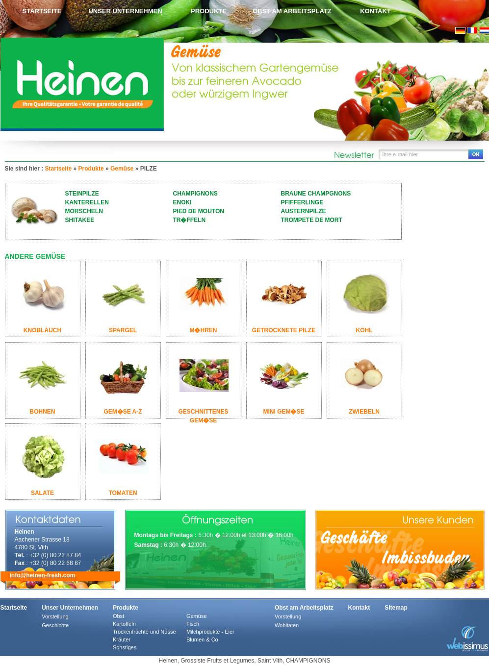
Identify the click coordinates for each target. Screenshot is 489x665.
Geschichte (55, 625)
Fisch (192, 624)
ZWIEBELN (364, 411)
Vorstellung (55, 616)
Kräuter (121, 639)
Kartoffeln (124, 624)
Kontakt (375, 11)
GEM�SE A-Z (122, 411)
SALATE (42, 493)
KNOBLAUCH (42, 330)
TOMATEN (122, 493)
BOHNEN (42, 411)
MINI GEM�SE (283, 411)
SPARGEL (123, 330)
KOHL (364, 330)
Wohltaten (287, 625)
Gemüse (121, 168)
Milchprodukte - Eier (210, 632)
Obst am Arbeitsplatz (292, 11)
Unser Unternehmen (125, 11)
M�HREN (203, 330)
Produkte (209, 11)
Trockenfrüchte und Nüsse (144, 632)
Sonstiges (124, 647)
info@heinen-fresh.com (43, 575)
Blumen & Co (202, 639)
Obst (118, 616)
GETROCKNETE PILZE (283, 330)
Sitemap (396, 607)
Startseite (42, 11)
